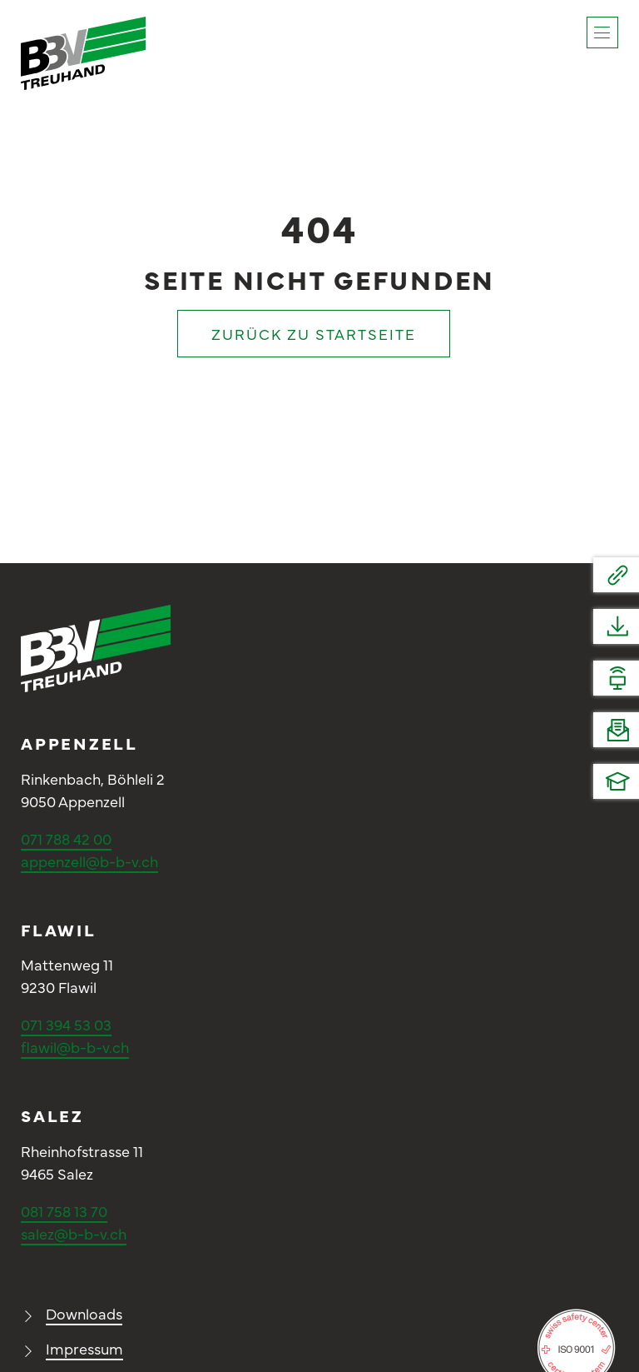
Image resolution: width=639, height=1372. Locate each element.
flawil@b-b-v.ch (75, 1046)
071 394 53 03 (66, 1024)
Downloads (84, 1313)
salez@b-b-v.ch (73, 1233)
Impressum (84, 1348)
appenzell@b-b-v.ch (89, 861)
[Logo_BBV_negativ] (96, 611)
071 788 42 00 (66, 838)
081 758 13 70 (64, 1210)
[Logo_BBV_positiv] (83, 23)
